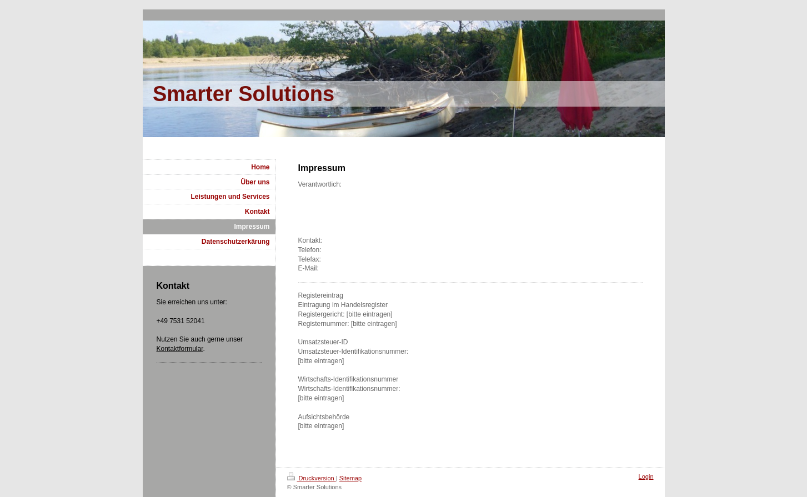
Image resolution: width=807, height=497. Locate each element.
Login (646, 476)
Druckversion (311, 478)
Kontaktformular (180, 349)
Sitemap (350, 478)
